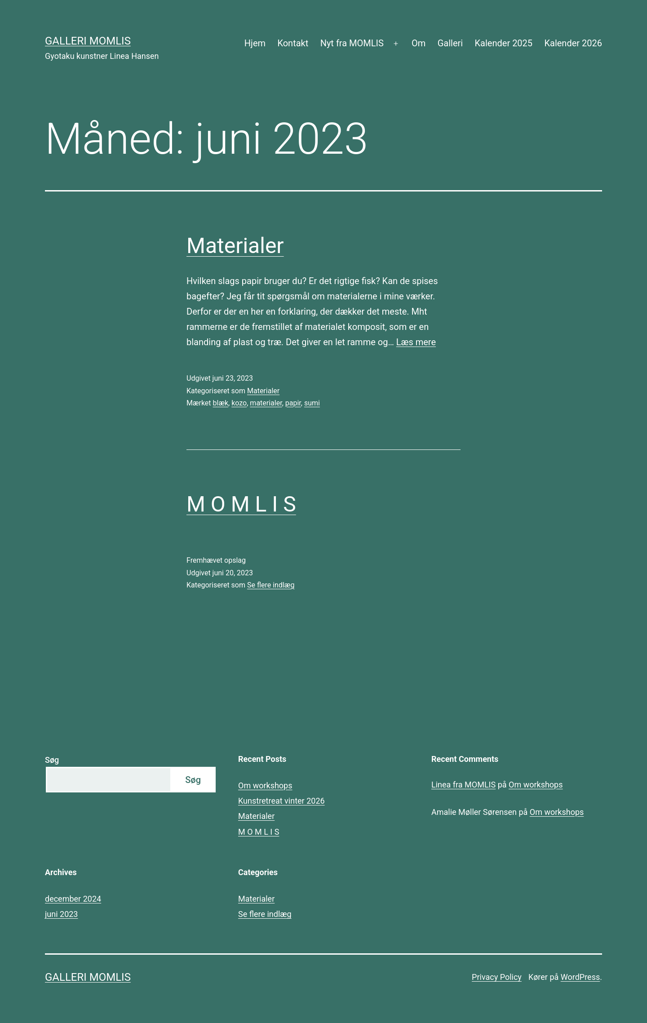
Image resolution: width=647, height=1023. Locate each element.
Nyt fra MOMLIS (352, 43)
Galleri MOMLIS (88, 41)
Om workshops (265, 785)
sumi (312, 403)
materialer (266, 403)
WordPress (580, 977)
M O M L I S (241, 504)
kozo (239, 403)
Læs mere (416, 342)
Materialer (235, 245)
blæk (221, 403)
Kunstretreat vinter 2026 (281, 800)
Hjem (255, 43)
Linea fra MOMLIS (463, 784)
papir (293, 403)
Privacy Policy (497, 977)
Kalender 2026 (573, 43)
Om (418, 43)
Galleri (450, 43)
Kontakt (292, 43)
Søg (52, 760)
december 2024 (73, 898)
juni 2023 (61, 914)
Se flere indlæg (270, 585)
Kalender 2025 (504, 43)
